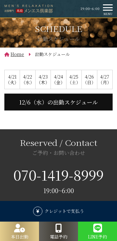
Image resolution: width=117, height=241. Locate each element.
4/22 (27, 79)
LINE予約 (97, 236)
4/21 (12, 79)
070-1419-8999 (58, 175)
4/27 (104, 79)
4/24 (58, 79)
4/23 (43, 79)
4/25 (73, 79)
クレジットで (64, 211)
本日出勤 (19, 236)
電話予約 (58, 236)
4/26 (89, 79)
